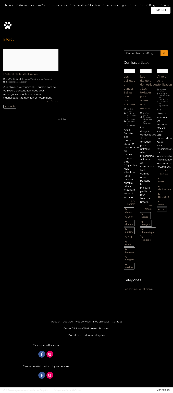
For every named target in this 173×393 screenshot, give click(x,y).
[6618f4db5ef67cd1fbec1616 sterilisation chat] (30, 60)
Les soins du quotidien (137, 289)
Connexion (163, 389)
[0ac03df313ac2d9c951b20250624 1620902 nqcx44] (129, 71)
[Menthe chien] (146, 71)
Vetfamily (76, 390)
